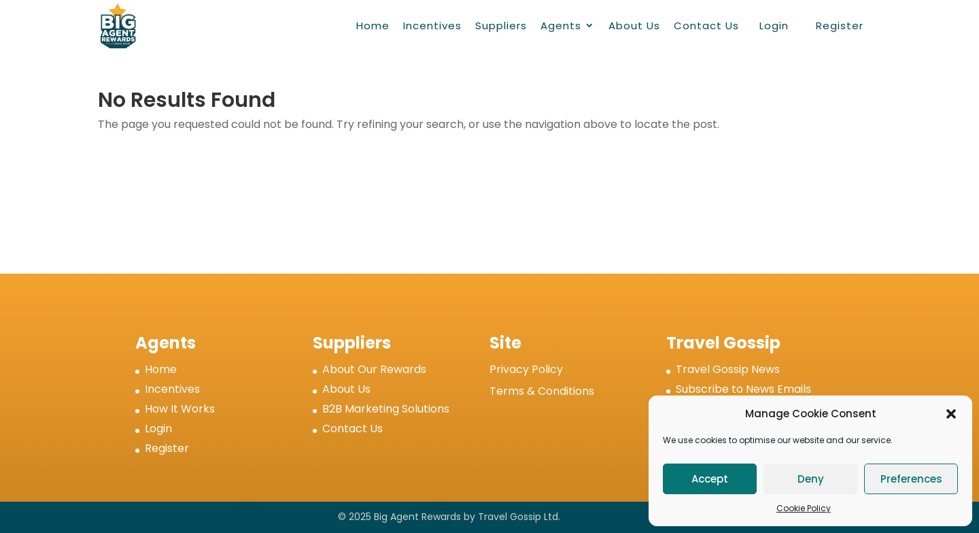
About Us (634, 25)
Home (373, 25)
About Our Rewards (374, 369)
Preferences (911, 479)
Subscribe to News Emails (743, 389)
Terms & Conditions (542, 391)
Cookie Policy (803, 508)
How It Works (180, 409)
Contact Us (706, 25)
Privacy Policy (526, 369)
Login (774, 25)
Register (839, 25)
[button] (951, 414)
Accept (709, 479)
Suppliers (501, 25)
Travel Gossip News (728, 369)
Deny (810, 479)
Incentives (432, 25)
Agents (560, 25)
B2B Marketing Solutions (385, 409)
